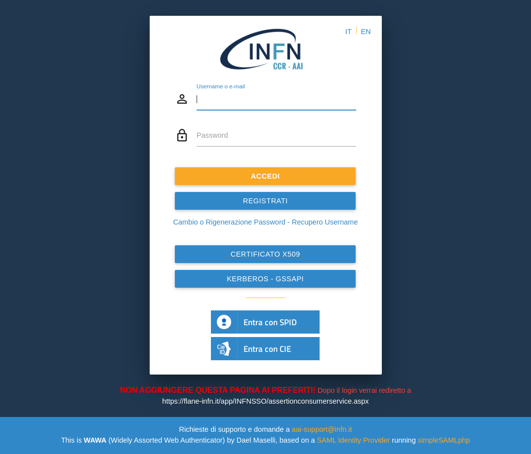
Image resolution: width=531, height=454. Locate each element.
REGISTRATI (265, 201)
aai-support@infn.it (322, 429)
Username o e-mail (221, 86)
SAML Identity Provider (353, 440)
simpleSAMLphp (444, 440)
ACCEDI (265, 176)
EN (366, 32)
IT (348, 32)
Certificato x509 (265, 254)
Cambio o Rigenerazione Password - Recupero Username (265, 222)
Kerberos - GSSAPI (265, 279)
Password (212, 135)
